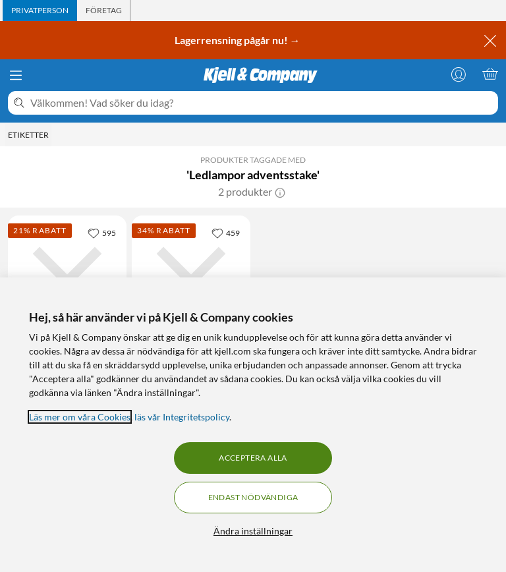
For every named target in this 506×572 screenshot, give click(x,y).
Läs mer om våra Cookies (79, 416)
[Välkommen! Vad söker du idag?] (261, 103)
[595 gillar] (102, 233)
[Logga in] (458, 74)
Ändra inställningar (253, 530)
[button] (280, 192)
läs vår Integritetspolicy (181, 416)
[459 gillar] (225, 233)
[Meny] (16, 75)
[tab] (40, 10)
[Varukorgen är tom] (490, 74)
